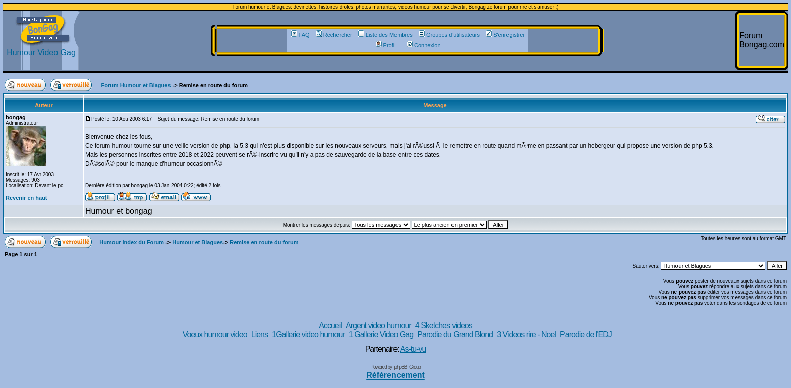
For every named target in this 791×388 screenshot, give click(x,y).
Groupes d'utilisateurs (449, 35)
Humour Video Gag (41, 49)
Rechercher (334, 35)
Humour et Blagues (197, 242)
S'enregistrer (505, 35)
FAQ (300, 35)
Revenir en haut (26, 198)
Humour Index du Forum (131, 242)
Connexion (424, 45)
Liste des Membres (385, 35)
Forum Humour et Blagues (136, 85)
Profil (386, 45)
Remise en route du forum (264, 242)
